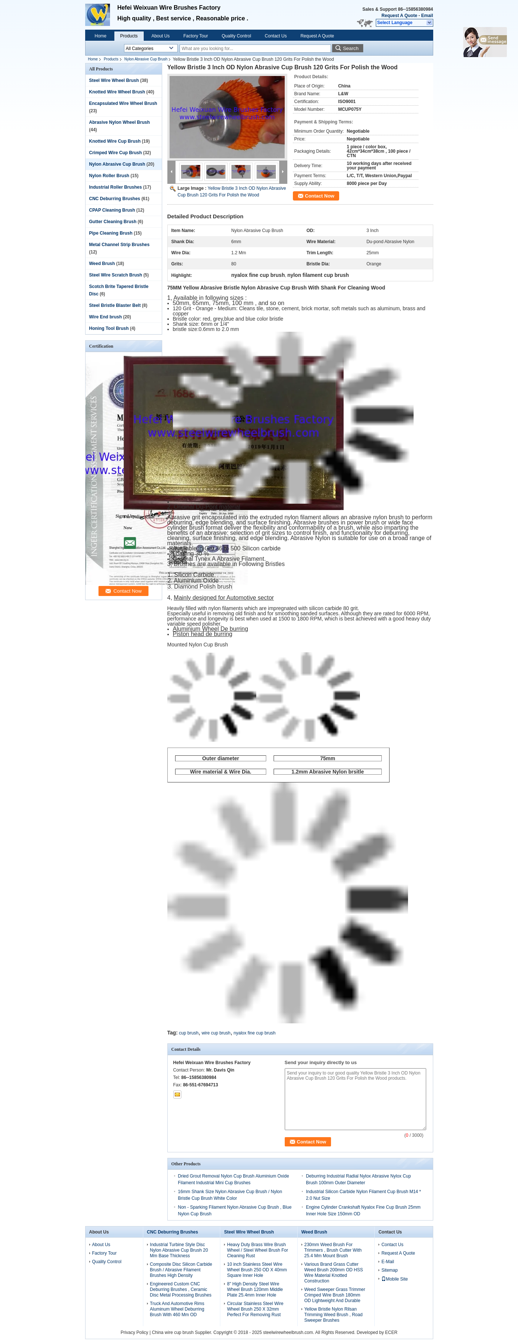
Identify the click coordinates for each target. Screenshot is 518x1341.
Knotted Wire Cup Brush (115, 141)
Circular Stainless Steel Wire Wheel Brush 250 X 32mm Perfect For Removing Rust (255, 1309)
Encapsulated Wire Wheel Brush (123, 103)
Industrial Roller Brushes (115, 187)
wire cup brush (215, 1033)
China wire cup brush (173, 1332)
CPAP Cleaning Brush (112, 210)
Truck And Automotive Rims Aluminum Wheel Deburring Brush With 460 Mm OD (177, 1309)
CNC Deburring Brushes (114, 198)
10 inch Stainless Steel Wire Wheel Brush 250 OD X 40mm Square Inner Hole (257, 1270)
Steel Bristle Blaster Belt (115, 305)
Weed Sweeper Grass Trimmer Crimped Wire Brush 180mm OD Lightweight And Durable (334, 1295)
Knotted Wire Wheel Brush (117, 92)
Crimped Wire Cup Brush (115, 152)
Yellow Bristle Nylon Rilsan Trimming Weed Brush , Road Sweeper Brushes (333, 1315)
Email (427, 15)
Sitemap (389, 1270)
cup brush (188, 1033)
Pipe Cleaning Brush (111, 233)
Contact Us (276, 36)
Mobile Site (394, 1279)
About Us (160, 36)
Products (129, 36)
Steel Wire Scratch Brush (115, 275)
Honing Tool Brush (109, 328)
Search (350, 48)
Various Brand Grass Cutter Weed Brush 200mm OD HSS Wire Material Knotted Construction (333, 1273)
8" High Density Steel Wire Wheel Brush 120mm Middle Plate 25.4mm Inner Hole (255, 1289)
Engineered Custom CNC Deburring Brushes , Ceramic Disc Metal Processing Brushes (180, 1289)
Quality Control (236, 36)
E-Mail (387, 1261)
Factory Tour (195, 36)
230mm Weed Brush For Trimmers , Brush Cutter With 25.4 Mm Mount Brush (333, 1250)
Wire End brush (105, 316)
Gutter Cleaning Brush (113, 221)
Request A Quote (399, 15)
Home (101, 36)
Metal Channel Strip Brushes (119, 244)
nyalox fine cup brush (254, 1033)
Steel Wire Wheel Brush (114, 80)
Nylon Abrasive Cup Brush (146, 59)
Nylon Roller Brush (109, 175)
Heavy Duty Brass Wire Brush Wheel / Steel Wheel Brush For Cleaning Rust (257, 1250)
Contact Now (319, 196)
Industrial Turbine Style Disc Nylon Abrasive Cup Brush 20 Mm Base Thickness (179, 1250)
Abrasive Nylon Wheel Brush (119, 122)
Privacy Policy (134, 1332)
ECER (391, 1332)
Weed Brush (102, 263)
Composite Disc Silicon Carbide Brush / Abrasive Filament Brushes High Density (181, 1270)
